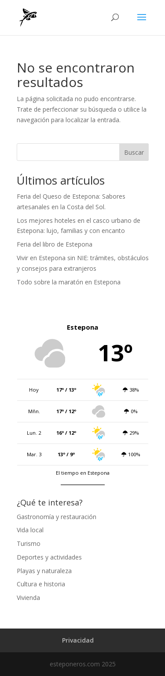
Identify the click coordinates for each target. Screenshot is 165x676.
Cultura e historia (41, 584)
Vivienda (28, 597)
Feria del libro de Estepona (54, 244)
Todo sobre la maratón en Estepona (69, 282)
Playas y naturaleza (44, 571)
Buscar (134, 152)
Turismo (28, 543)
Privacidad (78, 640)
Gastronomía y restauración (56, 516)
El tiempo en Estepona (83, 472)
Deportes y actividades (49, 557)
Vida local (30, 530)
